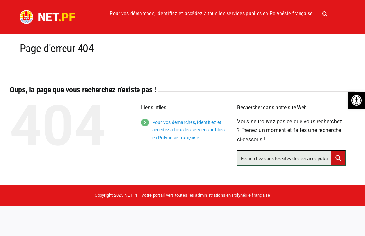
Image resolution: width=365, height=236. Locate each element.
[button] (356, 100)
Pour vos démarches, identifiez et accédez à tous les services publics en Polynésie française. (188, 130)
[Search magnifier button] (338, 158)
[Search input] (284, 158)
